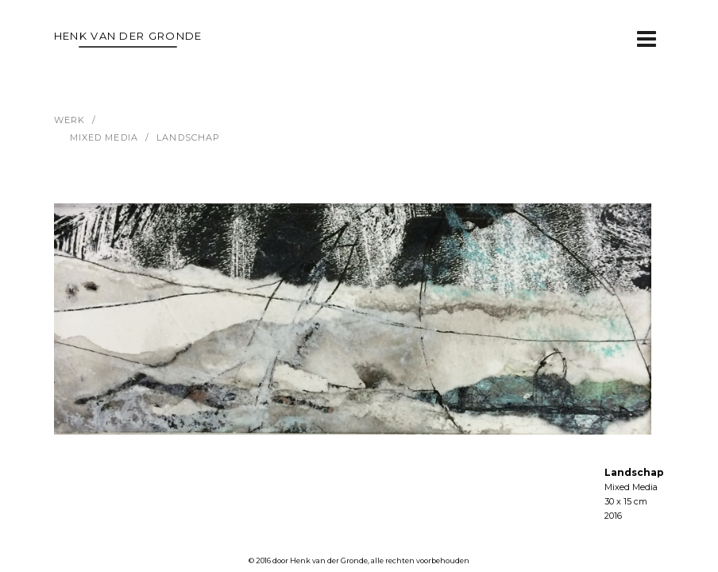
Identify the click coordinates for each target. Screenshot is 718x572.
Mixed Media (104, 137)
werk (69, 120)
